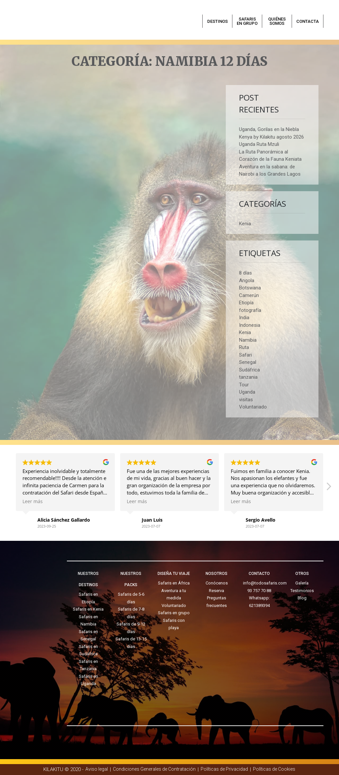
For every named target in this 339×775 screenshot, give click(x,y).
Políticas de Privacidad (224, 769)
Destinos (217, 21)
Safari (245, 355)
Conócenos (217, 583)
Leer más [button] (33, 501)
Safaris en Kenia (88, 609)
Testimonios (302, 590)
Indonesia (249, 325)
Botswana (250, 288)
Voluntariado (253, 407)
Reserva (216, 590)
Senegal (247, 362)
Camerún (249, 295)
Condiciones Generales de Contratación (154, 769)
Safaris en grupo (247, 21)
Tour (244, 385)
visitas (246, 400)
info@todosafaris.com (265, 583)
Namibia (248, 340)
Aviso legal (96, 769)
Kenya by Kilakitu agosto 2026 (271, 137)
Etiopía (246, 303)
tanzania (248, 377)
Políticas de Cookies (274, 769)
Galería (302, 583)
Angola (246, 280)
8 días (245, 273)
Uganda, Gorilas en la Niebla (269, 129)
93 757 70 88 (259, 590)
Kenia (245, 224)
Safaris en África (174, 583)
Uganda (247, 392)
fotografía (250, 310)
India (244, 318)
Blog (302, 597)
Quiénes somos (277, 21)
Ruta (244, 347)
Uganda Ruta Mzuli (259, 144)
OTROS (302, 573)
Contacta (307, 21)
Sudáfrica (249, 370)
